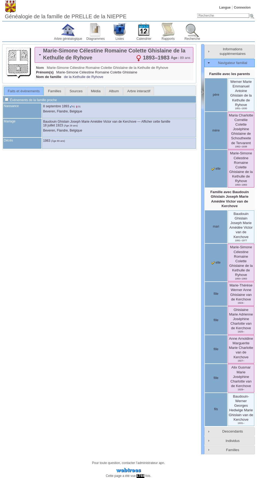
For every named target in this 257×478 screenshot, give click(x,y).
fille (215, 294)
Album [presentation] (114, 91)
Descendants (232, 431)
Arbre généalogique (68, 39)
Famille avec (229, 199)
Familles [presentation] (54, 91)
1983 (46, 141)
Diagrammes (95, 39)
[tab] (114, 55)
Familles (232, 450)
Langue (225, 7)
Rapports (168, 39)
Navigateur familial (232, 63)
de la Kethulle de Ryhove (83, 77)
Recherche (192, 39)
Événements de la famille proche (31, 100)
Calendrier (144, 39)
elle (215, 169)
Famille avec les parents (229, 74)
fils (216, 409)
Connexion (242, 7)
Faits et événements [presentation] (24, 91)
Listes (120, 39)
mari (216, 226)
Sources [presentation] (76, 91)
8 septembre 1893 (56, 106)
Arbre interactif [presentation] (138, 91)
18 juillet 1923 (53, 125)
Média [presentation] (96, 91)
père (216, 95)
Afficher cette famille (155, 121)
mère (216, 130)
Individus (233, 441)
